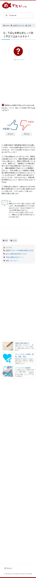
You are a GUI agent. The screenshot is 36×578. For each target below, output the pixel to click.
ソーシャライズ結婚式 (23, 368)
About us (8, 568)
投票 (10, 134)
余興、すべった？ (12, 260)
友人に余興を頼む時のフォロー (16, 254)
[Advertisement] (18, 79)
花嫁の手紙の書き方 (22, 343)
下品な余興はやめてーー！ (15, 257)
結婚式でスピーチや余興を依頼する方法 (19, 250)
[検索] (18, 15)
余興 (6, 240)
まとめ (14, 240)
